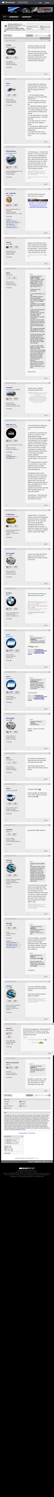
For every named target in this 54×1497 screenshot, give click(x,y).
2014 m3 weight (37, 1115)
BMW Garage (7, 19)
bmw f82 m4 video (8, 1122)
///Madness (10, 514)
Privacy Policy (13, 1176)
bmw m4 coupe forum (17, 1126)
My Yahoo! (8, 1108)
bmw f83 (16, 1122)
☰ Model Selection (23, 2)
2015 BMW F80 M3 (10, 456)
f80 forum (13, 1129)
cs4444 (8, 45)
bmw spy (36, 1128)
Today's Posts (30, 19)
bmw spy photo (43, 1128)
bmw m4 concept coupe (28, 1125)
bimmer (9, 1028)
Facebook (23, 1101)
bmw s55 (14, 1128)
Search (37, 19)
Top (51, 1161)
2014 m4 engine (45, 1115)
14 (11, 452)
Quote (45, 74)
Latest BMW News (38, 649)
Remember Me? (45, 27)
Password (29, 28)
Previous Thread (23, 1133)
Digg (7, 1103)
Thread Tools (44, 38)
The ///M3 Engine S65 (11, 227)
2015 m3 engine (36, 1116)
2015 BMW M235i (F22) (12, 945)
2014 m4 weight (8, 1116)
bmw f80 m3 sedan (15, 1119)
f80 (9, 1129)
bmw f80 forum (27, 1117)
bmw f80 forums (35, 1117)
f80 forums (19, 1129)
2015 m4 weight (14, 1117)
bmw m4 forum (35, 1126)
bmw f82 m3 (45, 1119)
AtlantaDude (11, 151)
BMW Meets (15, 19)
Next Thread (32, 1133)
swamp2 (9, 387)
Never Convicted (12, 1063)
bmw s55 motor (29, 1128)
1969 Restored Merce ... (12, 221)
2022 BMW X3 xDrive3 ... (12, 944)
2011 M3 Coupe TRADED (12, 222)
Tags (5, 1112)
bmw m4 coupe (38, 1125)
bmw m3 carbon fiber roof (10, 1123)
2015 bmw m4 (23, 1116)
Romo (8, 788)
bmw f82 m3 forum (19, 1120)
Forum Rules (7, 1153)
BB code (6, 1146)
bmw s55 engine (21, 1128)
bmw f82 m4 (27, 1120)
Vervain (9, 923)
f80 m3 (24, 1129)
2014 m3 (14, 1115)
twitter (7, 1101)
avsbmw (9, 829)
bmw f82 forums (37, 1119)
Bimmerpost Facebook (41, 650)
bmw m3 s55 (38, 1123)
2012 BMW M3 (9, 458)
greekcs (9, 593)
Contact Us (31, 1161)
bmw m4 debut (27, 1126)
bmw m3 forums (30, 1123)
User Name (29, 26)
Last (46, 35)
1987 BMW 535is (10, 224)
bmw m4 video (7, 1128)
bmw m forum (35, 1122)
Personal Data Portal (39, 1176)
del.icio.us (23, 1106)
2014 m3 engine (21, 1115)
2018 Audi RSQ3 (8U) (11, 942)
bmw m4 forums (44, 1126)
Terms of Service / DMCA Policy (25, 1176)
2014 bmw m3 (7, 1115)
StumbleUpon (9, 1106)
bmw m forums (43, 1122)
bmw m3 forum (21, 1123)
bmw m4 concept (17, 1125)
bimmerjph (10, 553)
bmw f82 (22, 1119)
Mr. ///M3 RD (11, 193)
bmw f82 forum (29, 1119)
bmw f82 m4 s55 (45, 1120)
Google (23, 1103)
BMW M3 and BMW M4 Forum (15, 24)
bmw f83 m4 (28, 1122)
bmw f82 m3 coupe (9, 1120)
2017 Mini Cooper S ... (11, 947)
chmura (9, 860)
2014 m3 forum (29, 1115)
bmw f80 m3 (43, 1117)
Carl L (8, 83)
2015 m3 (30, 1116)
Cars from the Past (11, 226)
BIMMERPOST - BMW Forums (42, 1161)
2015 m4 (43, 1116)
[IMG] (5, 1149)
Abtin (8, 273)
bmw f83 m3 (22, 1122)
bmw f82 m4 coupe (35, 1120)
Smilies (6, 1147)
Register (47, 2)
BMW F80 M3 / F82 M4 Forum (15, 25)
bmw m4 (10, 1125)
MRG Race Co (11, 425)
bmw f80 (20, 1117)
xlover (8, 242)
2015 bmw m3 (16, 1116)
